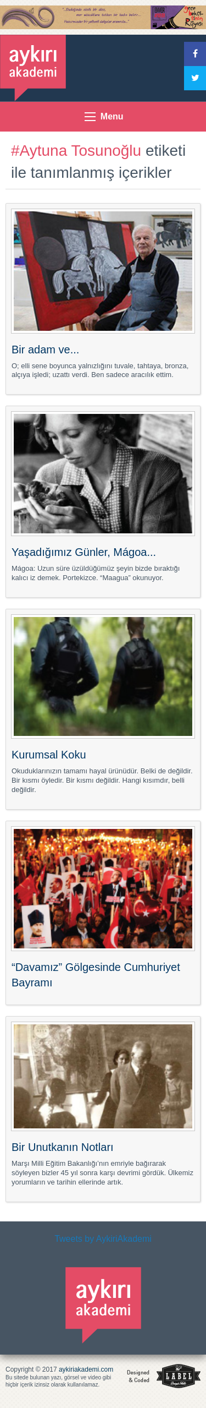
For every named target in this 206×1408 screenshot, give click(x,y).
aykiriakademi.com (86, 1369)
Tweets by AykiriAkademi (103, 1238)
